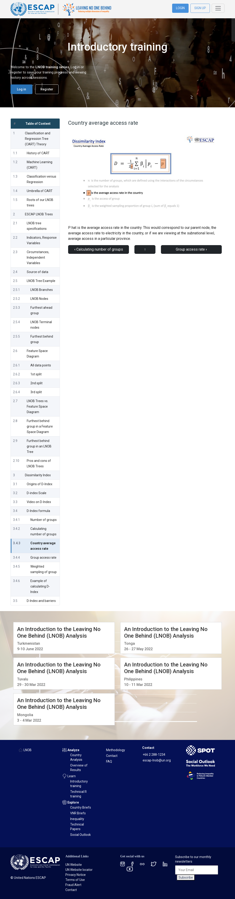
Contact (112, 756)
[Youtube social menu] (130, 868)
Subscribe (186, 877)
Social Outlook (80, 835)
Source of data (37, 272)
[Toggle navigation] (218, 8)
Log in (21, 89)
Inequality (77, 819)
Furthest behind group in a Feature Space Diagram (40, 426)
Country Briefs (80, 807)
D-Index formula (38, 511)
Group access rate (43, 557)
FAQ (109, 761)
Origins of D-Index (39, 484)
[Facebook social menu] (132, 863)
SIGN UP (200, 8)
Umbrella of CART (40, 191)
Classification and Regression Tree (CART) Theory (37, 138)
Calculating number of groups (98, 249)
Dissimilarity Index (38, 475)
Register (46, 89)
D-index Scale (36, 493)
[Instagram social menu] (122, 863)
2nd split (36, 383)
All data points (40, 365)
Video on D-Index (39, 502)
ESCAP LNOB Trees (39, 214)
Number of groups (43, 520)
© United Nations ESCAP (28, 878)
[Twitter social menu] (153, 863)
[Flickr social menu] (142, 863)
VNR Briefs (78, 813)
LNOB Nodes (39, 299)
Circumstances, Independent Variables (38, 257)
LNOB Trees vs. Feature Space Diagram (37, 406)
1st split (36, 374)
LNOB (28, 750)
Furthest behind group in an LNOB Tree (39, 446)
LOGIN (180, 8)
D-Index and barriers (41, 601)
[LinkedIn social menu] (165, 863)
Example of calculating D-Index (40, 586)
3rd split (36, 392)
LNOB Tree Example (41, 281)
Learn (71, 776)
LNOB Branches (41, 290)
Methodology (115, 750)
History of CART (38, 153)
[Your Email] (196, 870)
